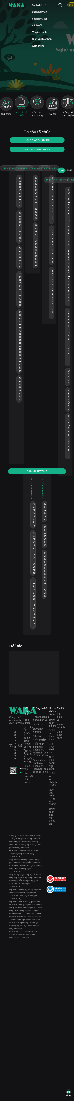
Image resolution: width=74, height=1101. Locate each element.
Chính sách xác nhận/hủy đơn (53, 779)
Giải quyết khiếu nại (52, 748)
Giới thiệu (28, 721)
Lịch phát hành (59, 734)
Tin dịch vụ (59, 716)
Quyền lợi (38, 724)
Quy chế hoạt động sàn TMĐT (52, 797)
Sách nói (37, 25)
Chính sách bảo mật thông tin (52, 816)
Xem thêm (38, 45)
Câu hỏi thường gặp (39, 738)
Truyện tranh (39, 32)
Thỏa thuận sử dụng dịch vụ (41, 718)
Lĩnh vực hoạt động (28, 742)
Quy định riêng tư (38, 730)
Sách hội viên (39, 11)
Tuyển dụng (28, 760)
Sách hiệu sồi (39, 18)
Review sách (61, 726)
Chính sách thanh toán (52, 735)
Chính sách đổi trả (52, 722)
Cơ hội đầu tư (28, 752)
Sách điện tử (39, 5)
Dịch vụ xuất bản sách (29, 778)
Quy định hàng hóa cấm (52, 762)
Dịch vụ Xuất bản (42, 38)
